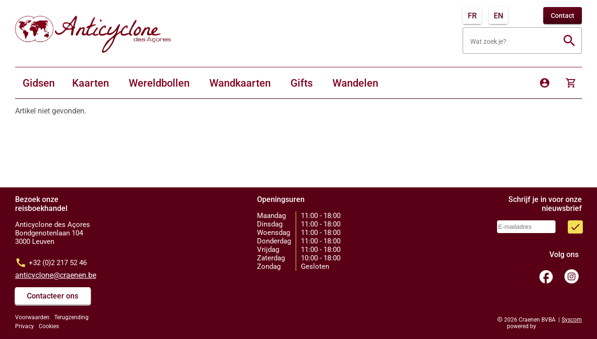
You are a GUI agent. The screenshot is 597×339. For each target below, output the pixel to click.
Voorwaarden (32, 317)
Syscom (572, 319)
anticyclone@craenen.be (55, 275)
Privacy (24, 326)
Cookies (49, 326)
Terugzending (71, 317)
